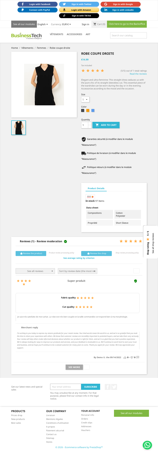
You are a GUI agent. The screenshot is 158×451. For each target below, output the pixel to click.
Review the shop (96, 253)
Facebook (108, 387)
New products (18, 419)
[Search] (128, 35)
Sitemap (50, 438)
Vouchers (85, 430)
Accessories (74, 34)
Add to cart (105, 125)
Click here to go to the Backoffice (127, 23)
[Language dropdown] (43, 24)
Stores (49, 441)
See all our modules (24, 24)
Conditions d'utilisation (57, 422)
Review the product (31, 253)
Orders (84, 418)
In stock (90, 200)
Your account (90, 411)
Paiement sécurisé (55, 430)
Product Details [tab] (96, 188)
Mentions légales (54, 419)
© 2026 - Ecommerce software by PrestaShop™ (79, 447)
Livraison (50, 415)
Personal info (87, 415)
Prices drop (16, 415)
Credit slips (86, 422)
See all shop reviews (152, 243)
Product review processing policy (61, 252)
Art (88, 34)
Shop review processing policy (127, 252)
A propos (50, 426)
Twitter (114, 387)
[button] (79, 258)
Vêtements (56, 34)
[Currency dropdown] (67, 24)
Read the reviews (138, 73)
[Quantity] (84, 125)
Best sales (16, 422)
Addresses (86, 426)
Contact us (51, 434)
